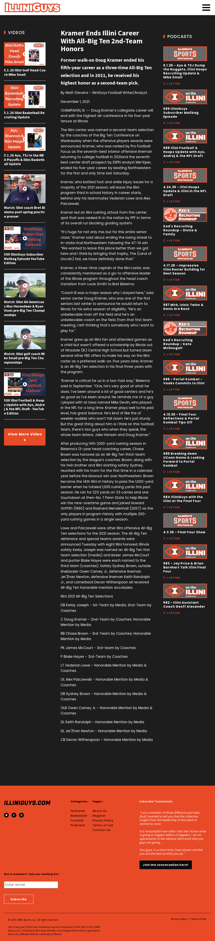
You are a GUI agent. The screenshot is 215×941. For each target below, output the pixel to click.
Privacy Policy (102, 820)
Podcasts (78, 825)
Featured (78, 811)
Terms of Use (102, 825)
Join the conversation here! (166, 865)
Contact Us (101, 830)
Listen (173, 84)
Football (77, 820)
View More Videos (25, 437)
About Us (99, 811)
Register (99, 815)
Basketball (79, 815)
